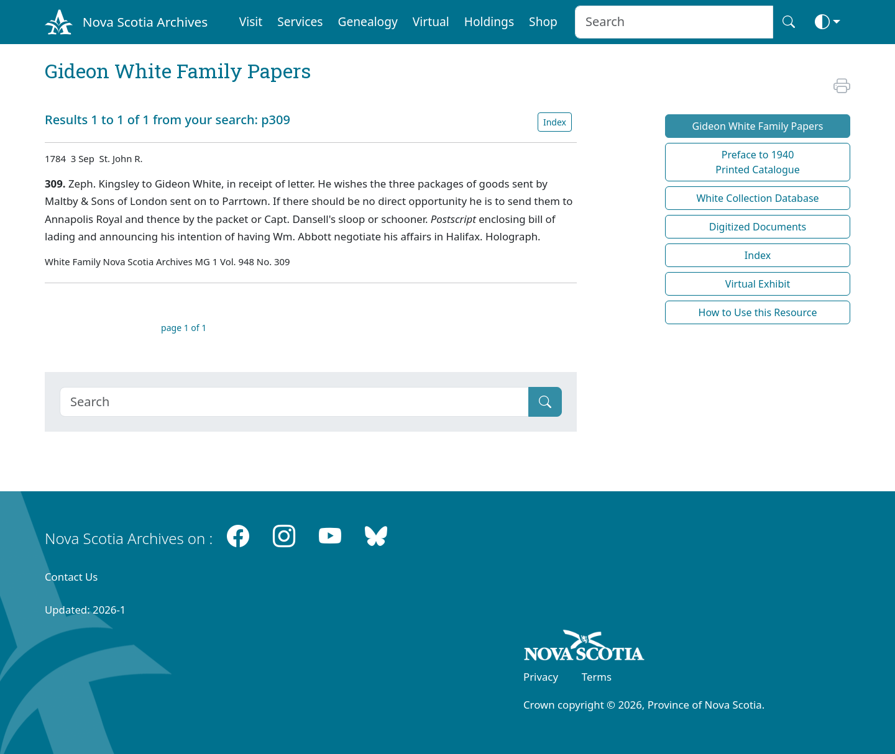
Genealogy (367, 21)
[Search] (294, 402)
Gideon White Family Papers (758, 126)
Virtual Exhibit (757, 284)
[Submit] (545, 402)
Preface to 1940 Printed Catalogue (757, 162)
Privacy (540, 677)
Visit (251, 21)
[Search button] (789, 22)
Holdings (489, 21)
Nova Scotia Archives (145, 21)
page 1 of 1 (183, 328)
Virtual (431, 21)
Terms (597, 677)
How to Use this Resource (758, 312)
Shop (543, 21)
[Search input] (674, 22)
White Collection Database (757, 198)
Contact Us (71, 577)
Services (300, 21)
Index (554, 122)
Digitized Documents (757, 227)
